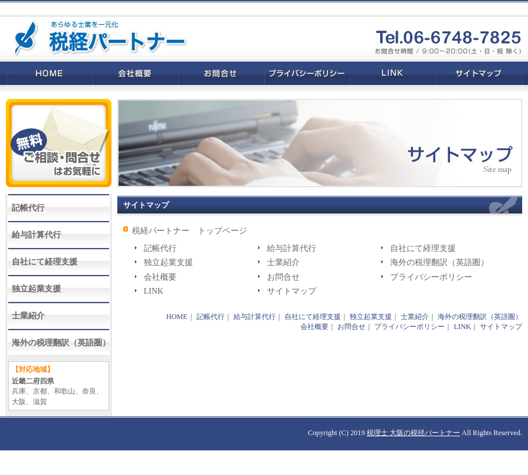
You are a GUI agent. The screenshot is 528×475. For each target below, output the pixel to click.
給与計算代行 (291, 248)
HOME (46, 73)
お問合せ (221, 73)
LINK (392, 73)
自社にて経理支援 (423, 248)
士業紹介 (283, 262)
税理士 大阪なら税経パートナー (94, 37)
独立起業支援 (168, 262)
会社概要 (135, 73)
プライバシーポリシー (307, 73)
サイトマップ (481, 73)
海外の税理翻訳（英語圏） (439, 262)
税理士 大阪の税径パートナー (413, 433)
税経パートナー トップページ (189, 230)
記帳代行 (160, 248)
